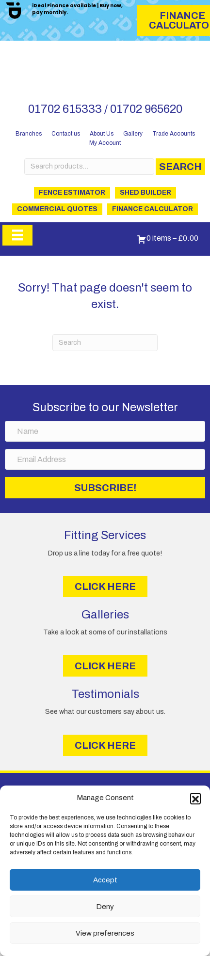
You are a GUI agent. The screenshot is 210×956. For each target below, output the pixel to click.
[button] (195, 798)
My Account (105, 142)
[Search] (105, 342)
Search (180, 166)
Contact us (65, 133)
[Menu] (17, 235)
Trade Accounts (173, 133)
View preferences (105, 933)
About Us (101, 133)
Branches (29, 133)
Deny (105, 906)
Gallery (133, 133)
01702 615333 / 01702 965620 (105, 109)
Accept (105, 880)
